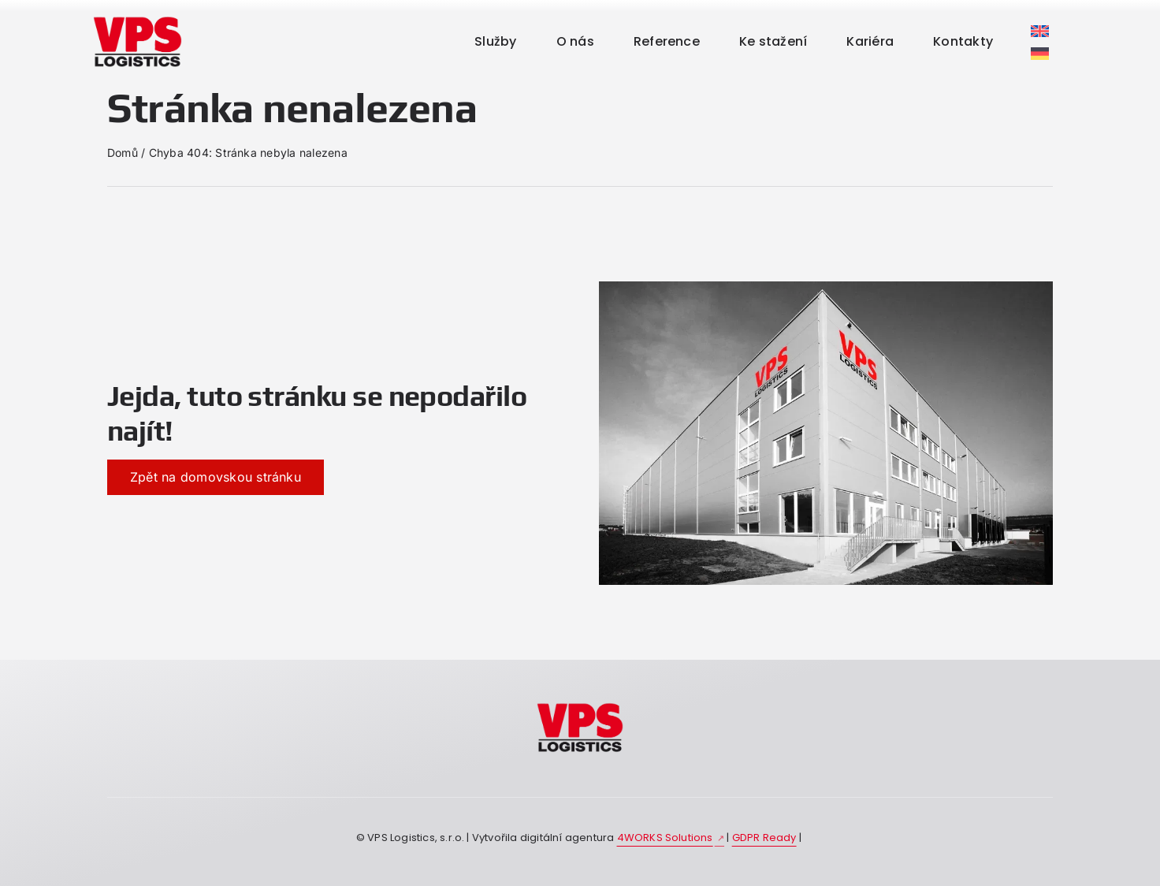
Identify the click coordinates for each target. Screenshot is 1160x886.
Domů (122, 152)
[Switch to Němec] (1040, 17)
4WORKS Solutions (665, 837)
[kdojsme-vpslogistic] (580, 705)
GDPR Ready (764, 837)
